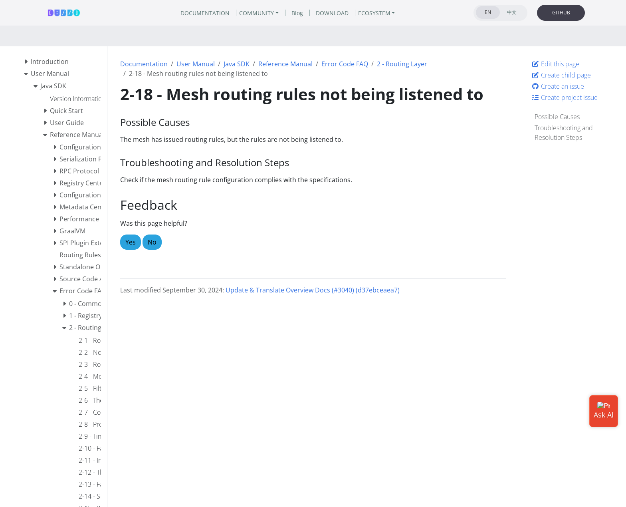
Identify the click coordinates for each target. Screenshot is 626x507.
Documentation (144, 64)
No (152, 242)
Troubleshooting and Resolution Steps (564, 132)
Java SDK (237, 64)
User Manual (195, 64)
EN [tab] (488, 12)
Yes (130, 242)
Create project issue (564, 97)
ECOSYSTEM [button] (374, 13)
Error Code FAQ (344, 64)
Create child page (561, 75)
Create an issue (557, 86)
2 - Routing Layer (402, 64)
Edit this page (555, 64)
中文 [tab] (512, 12)
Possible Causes (557, 116)
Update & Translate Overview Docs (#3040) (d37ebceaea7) (313, 290)
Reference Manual (285, 64)
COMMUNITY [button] (256, 13)
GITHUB (561, 12)
